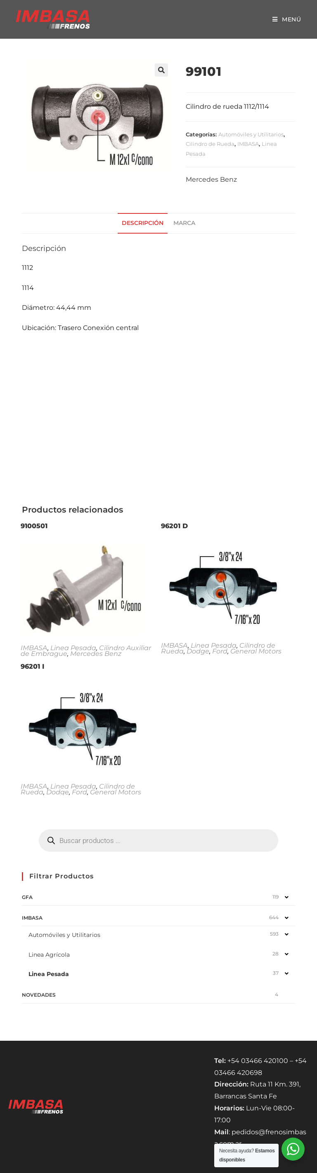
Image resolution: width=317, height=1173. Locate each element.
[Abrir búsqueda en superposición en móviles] (158, 840)
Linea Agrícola (49, 954)
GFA (27, 897)
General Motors (256, 651)
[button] (161, 70)
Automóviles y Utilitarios (251, 134)
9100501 (34, 526)
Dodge (198, 651)
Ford (219, 651)
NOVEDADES (39, 995)
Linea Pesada (73, 648)
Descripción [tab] (142, 223)
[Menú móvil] (286, 19)
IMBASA (248, 143)
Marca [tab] (184, 223)
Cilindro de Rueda (210, 143)
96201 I (32, 666)
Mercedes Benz (211, 179)
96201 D (174, 526)
